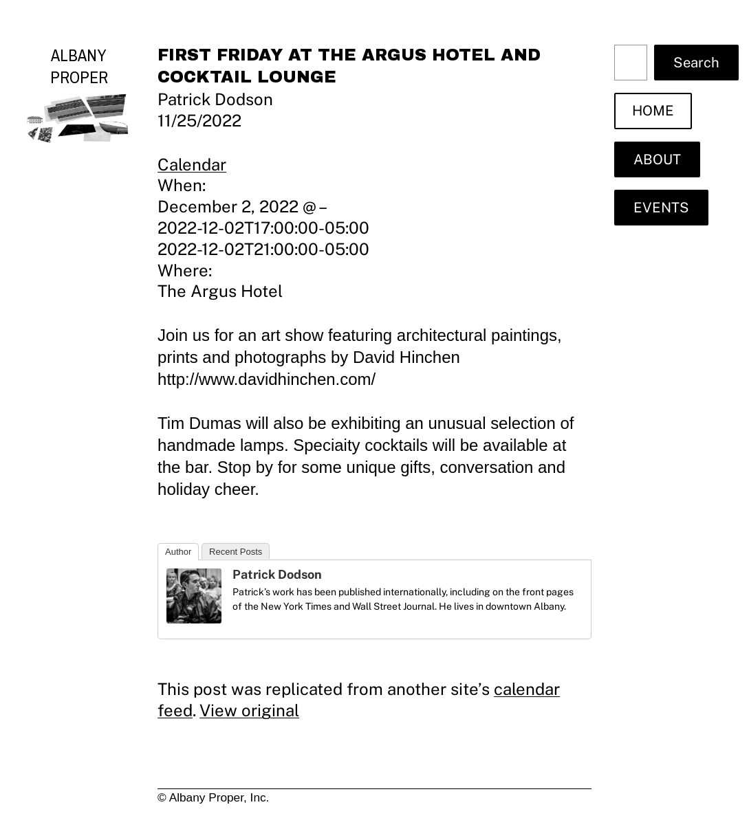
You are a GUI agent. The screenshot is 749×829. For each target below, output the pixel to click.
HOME (653, 110)
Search (696, 62)
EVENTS (661, 207)
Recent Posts (235, 551)
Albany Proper (79, 66)
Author (178, 551)
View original (249, 710)
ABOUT (657, 159)
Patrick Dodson (277, 574)
